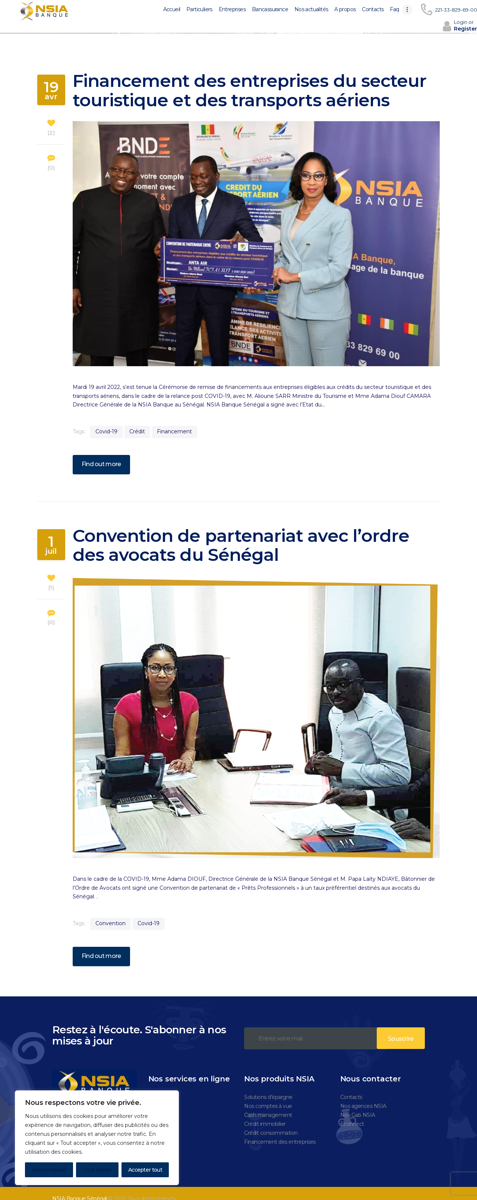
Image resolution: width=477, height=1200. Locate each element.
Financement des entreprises (280, 1131)
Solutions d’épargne (268, 1086)
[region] (97, 1137)
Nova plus (160, 1086)
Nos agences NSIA (363, 1095)
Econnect (352, 1113)
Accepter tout (145, 1169)
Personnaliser (49, 1169)
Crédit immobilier (265, 1113)
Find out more (101, 453)
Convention (110, 912)
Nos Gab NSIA (357, 1104)
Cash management (268, 1104)
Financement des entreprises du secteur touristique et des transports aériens (250, 80)
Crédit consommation (271, 1122)
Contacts (351, 1086)
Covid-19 (106, 420)
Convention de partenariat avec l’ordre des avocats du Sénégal (241, 534)
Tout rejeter (97, 1169)
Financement (174, 420)
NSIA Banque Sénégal (79, 1188)
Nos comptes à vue (268, 1095)
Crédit (137, 420)
